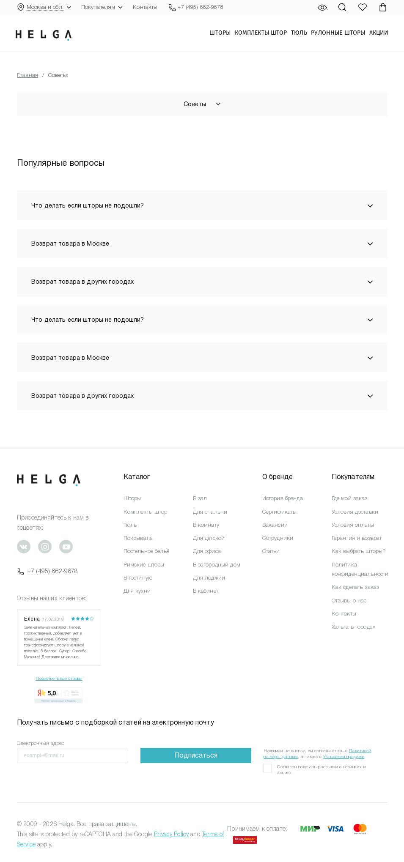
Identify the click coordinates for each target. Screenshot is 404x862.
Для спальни (210, 512)
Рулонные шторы (337, 34)
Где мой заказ (350, 498)
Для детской (209, 538)
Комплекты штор (259, 34)
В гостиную (138, 578)
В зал (200, 498)
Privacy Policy (171, 834)
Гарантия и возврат (357, 538)
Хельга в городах (353, 627)
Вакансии (275, 525)
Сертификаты (279, 512)
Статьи (271, 551)
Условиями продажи (344, 756)
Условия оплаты (353, 525)
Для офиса (207, 551)
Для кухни (137, 591)
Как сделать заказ (355, 587)
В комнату (206, 525)
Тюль (298, 34)
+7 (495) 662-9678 (47, 571)
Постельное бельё (146, 551)
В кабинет (205, 591)
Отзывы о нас (349, 600)
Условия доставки (355, 512)
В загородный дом (216, 564)
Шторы (218, 34)
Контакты (145, 7)
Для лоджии (209, 578)
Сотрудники (277, 538)
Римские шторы (144, 564)
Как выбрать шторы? (359, 551)
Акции (377, 34)
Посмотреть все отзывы (59, 678)
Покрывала (138, 538)
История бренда (282, 498)
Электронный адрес (40, 743)
